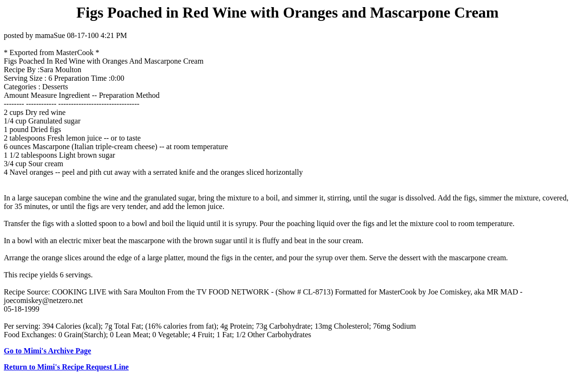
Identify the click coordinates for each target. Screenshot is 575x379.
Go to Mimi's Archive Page (47, 351)
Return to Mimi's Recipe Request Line (66, 367)
